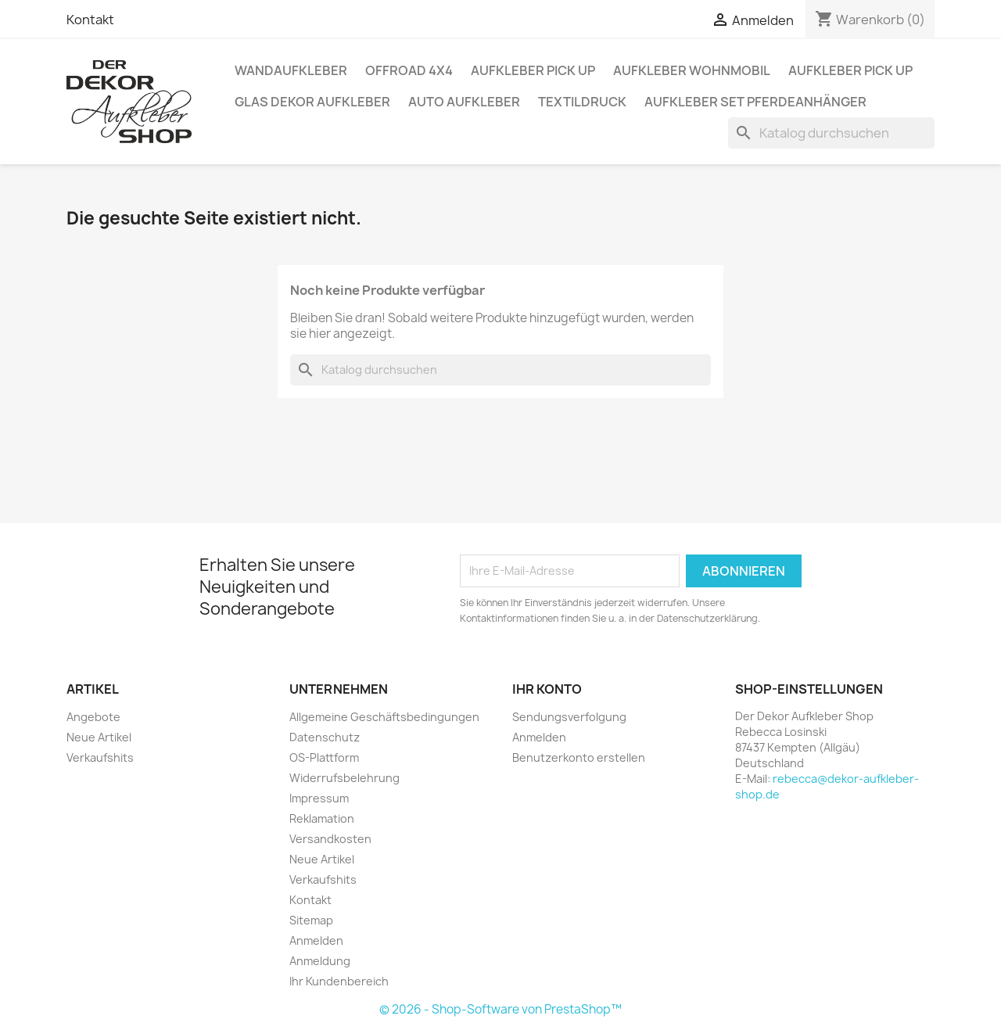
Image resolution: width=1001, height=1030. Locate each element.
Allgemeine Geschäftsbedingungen (384, 716)
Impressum (319, 798)
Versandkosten (330, 838)
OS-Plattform (324, 757)
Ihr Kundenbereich (339, 981)
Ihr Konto (547, 689)
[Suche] (831, 133)
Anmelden (316, 940)
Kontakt (90, 19)
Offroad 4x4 (409, 70)
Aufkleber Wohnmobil (691, 70)
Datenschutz (324, 737)
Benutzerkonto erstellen (578, 757)
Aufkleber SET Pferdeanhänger (755, 101)
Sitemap (311, 920)
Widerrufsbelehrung (344, 777)
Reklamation (321, 818)
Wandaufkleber (291, 70)
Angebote (93, 716)
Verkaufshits (100, 757)
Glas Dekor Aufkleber (312, 101)
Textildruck (582, 101)
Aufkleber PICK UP (533, 70)
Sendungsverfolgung (569, 716)
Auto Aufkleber (464, 101)
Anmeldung (319, 960)
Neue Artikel (98, 737)
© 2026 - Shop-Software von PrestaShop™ (500, 1009)
